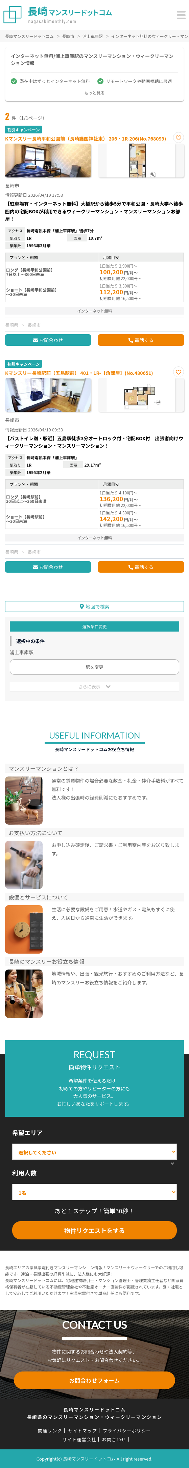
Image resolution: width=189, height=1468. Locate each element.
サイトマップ (82, 1430)
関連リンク (50, 1430)
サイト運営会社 (79, 1439)
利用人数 (24, 1172)
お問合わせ (51, 340)
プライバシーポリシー (127, 1430)
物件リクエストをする (94, 1230)
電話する (144, 340)
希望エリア (27, 1132)
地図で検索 (98, 606)
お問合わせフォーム (94, 1380)
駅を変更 (94, 667)
